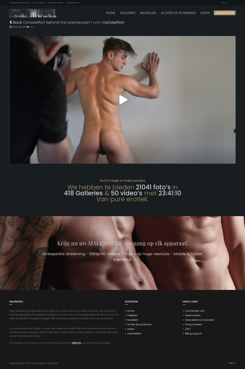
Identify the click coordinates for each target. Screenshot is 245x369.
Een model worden (55, 2)
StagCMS (53, 363)
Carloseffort (113, 22)
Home (110, 13)
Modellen (132, 320)
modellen (148, 13)
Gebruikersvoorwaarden (20, 2)
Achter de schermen (178, 13)
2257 (188, 329)
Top (232, 363)
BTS (32, 27)
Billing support (193, 333)
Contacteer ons (72, 2)
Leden (131, 329)
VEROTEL (76, 342)
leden (205, 13)
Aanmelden (224, 13)
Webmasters (192, 315)
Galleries (127, 13)
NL (224, 2)
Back (16, 22)
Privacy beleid (39, 2)
